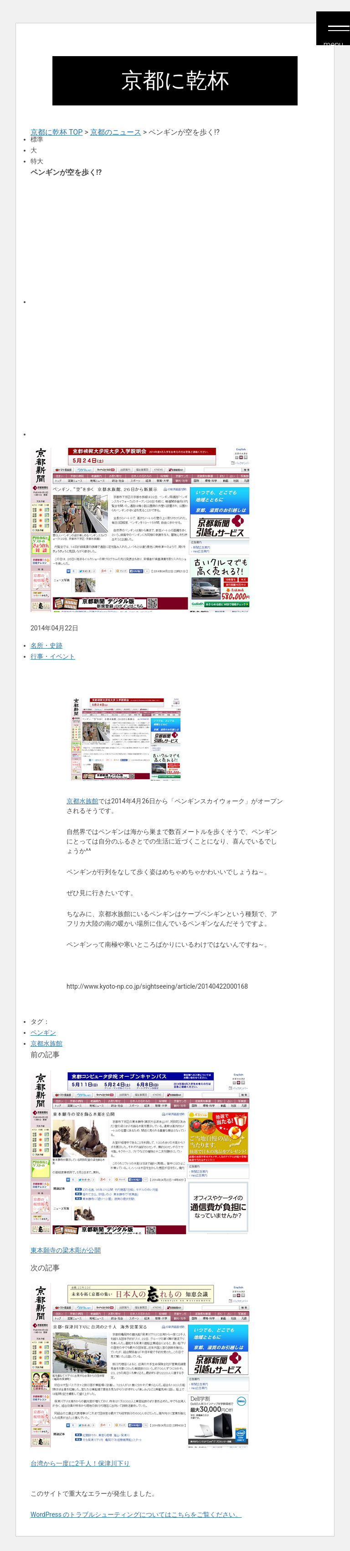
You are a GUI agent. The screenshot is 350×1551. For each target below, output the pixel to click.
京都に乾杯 (175, 80)
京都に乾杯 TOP (56, 132)
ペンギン (43, 1032)
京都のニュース (115, 132)
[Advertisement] (175, 240)
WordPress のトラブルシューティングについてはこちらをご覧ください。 (136, 1514)
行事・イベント (53, 656)
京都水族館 (82, 801)
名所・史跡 (46, 645)
